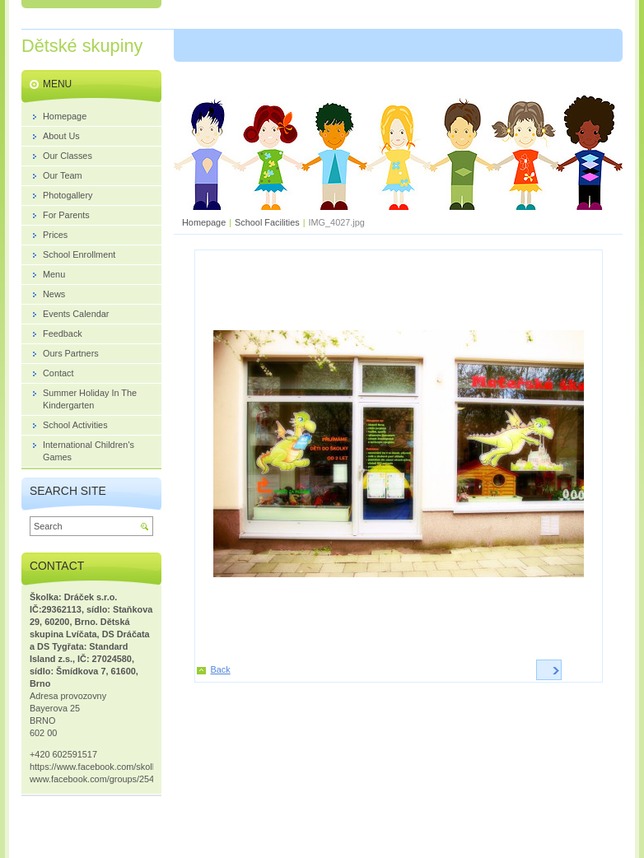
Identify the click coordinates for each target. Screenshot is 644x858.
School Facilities (267, 222)
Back (221, 669)
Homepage (204, 222)
